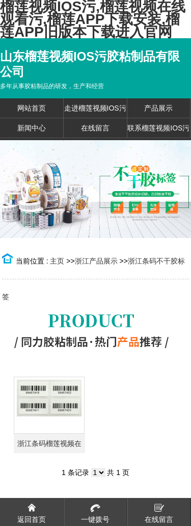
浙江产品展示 (96, 261)
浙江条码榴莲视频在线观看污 (49, 446)
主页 (57, 261)
